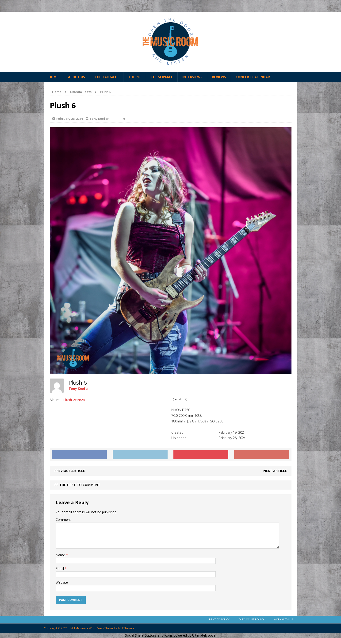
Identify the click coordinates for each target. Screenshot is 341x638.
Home (53, 77)
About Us (76, 77)
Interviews (192, 77)
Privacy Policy (219, 619)
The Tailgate (107, 77)
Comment (63, 519)
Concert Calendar (253, 77)
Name (61, 555)
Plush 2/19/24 (74, 400)
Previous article (69, 470)
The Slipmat (162, 77)
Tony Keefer (99, 118)
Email (60, 568)
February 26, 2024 (69, 118)
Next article (275, 470)
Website (62, 582)
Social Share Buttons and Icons (148, 635)
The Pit (134, 77)
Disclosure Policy (251, 619)
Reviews (219, 77)
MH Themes (126, 628)
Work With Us (283, 619)
